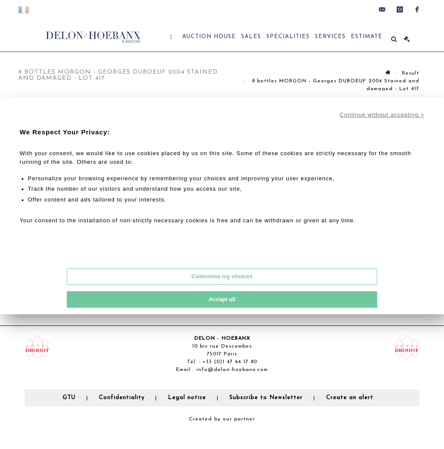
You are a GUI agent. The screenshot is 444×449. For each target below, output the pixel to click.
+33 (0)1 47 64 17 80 (229, 361)
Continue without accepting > (382, 114)
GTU (68, 397)
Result (410, 73)
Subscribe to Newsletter (266, 397)
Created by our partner (222, 419)
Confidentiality (121, 397)
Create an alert (349, 397)
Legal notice (187, 397)
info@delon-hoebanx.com (232, 369)
